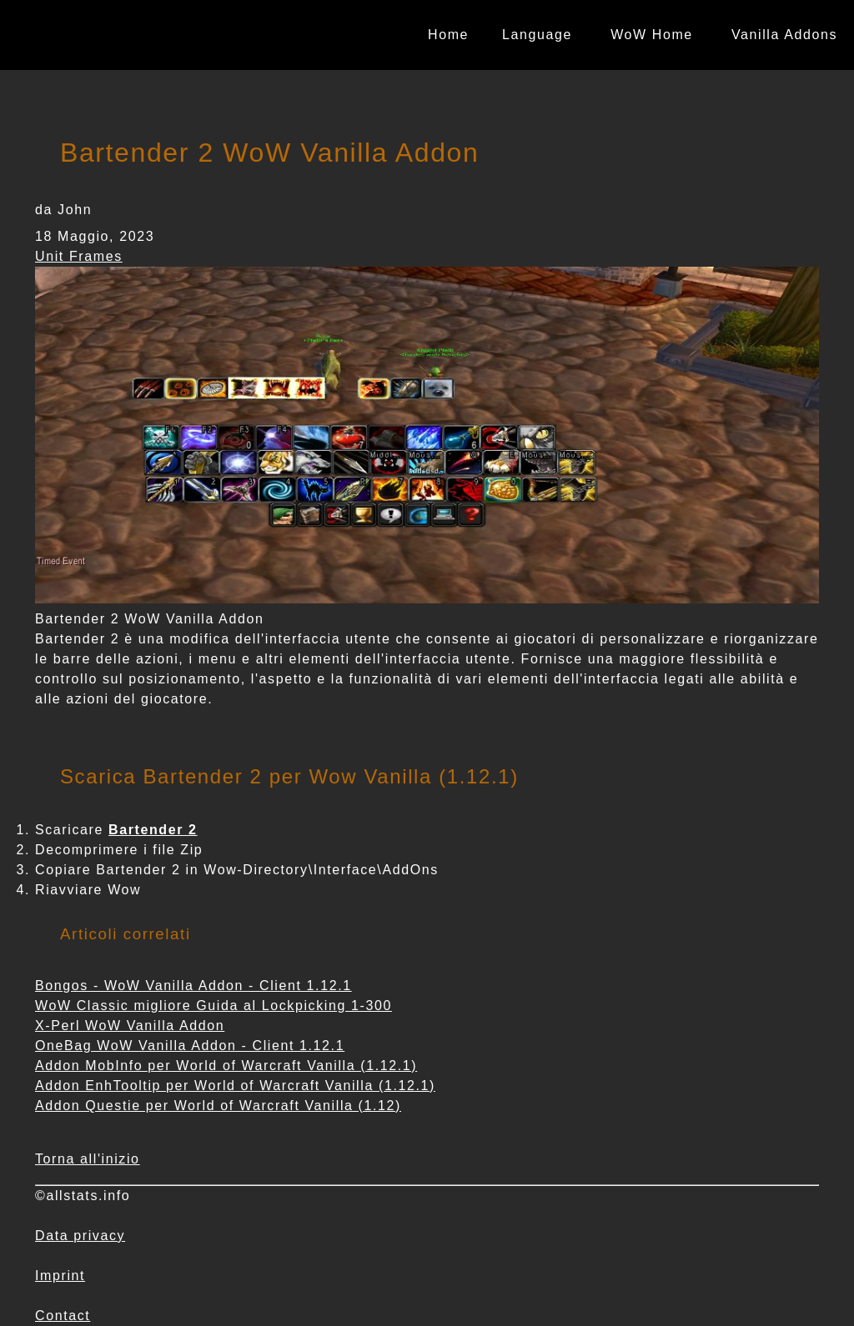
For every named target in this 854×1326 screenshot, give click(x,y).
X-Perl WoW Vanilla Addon (129, 1025)
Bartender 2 (153, 830)
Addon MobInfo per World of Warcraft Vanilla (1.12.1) (226, 1065)
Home (448, 35)
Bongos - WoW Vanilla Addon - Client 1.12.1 (193, 985)
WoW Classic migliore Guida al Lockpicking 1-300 (213, 1005)
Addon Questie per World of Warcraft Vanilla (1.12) (218, 1105)
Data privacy (80, 1235)
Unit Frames (79, 256)
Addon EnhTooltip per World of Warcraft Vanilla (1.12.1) (235, 1085)
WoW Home (651, 35)
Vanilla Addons (784, 35)
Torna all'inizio (87, 1159)
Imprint (60, 1275)
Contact (62, 1315)
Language (537, 35)
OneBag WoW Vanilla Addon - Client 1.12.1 (189, 1045)
